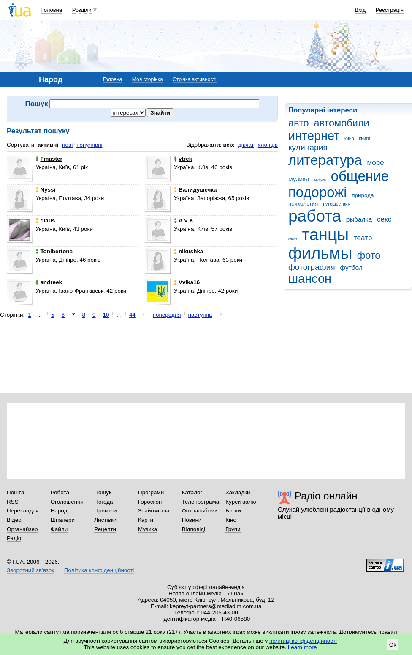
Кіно (230, 520)
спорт (292, 239)
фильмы (320, 253)
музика (298, 178)
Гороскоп (150, 502)
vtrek (183, 159)
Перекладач (22, 510)
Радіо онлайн (326, 496)
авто (298, 123)
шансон (309, 278)
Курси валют (241, 502)
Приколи (105, 510)
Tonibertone (54, 251)
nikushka (188, 251)
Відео (14, 520)
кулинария (308, 147)
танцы (325, 234)
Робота (60, 492)
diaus (45, 220)
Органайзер (22, 529)
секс (384, 219)
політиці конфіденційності (303, 641)
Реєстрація (390, 10)
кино (349, 138)
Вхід (360, 10)
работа (314, 216)
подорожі (317, 192)
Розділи (82, 10)
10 (106, 315)
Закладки (237, 492)
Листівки (105, 520)
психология (303, 203)
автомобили (341, 123)
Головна (51, 10)
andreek (48, 282)
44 (132, 315)
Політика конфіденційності (99, 570)
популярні (89, 145)
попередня (167, 315)
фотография (311, 267)
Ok (392, 644)
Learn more (302, 647)
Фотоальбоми (200, 510)
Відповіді (194, 529)
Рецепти (105, 529)
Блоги (233, 510)
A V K (183, 220)
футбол (351, 267)
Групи (232, 529)
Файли (59, 529)
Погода (103, 502)
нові (67, 145)
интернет (313, 136)
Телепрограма (201, 502)
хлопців (268, 145)
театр (363, 238)
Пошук (102, 492)
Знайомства (154, 510)
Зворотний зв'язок (30, 570)
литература (325, 160)
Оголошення (67, 502)
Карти (145, 520)
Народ (59, 510)
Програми (151, 492)
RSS (13, 502)
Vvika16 (187, 282)
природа (363, 195)
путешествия (336, 203)
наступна (200, 315)
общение (360, 176)
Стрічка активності (194, 79)
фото (369, 255)
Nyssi (45, 189)
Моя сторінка (147, 79)
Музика (147, 529)
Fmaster (48, 159)
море (375, 163)
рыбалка (359, 219)
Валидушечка (195, 189)
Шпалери (63, 520)
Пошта (15, 492)
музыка (320, 180)
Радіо (14, 538)
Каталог (192, 492)
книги (364, 138)
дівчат (246, 145)
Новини (192, 520)
